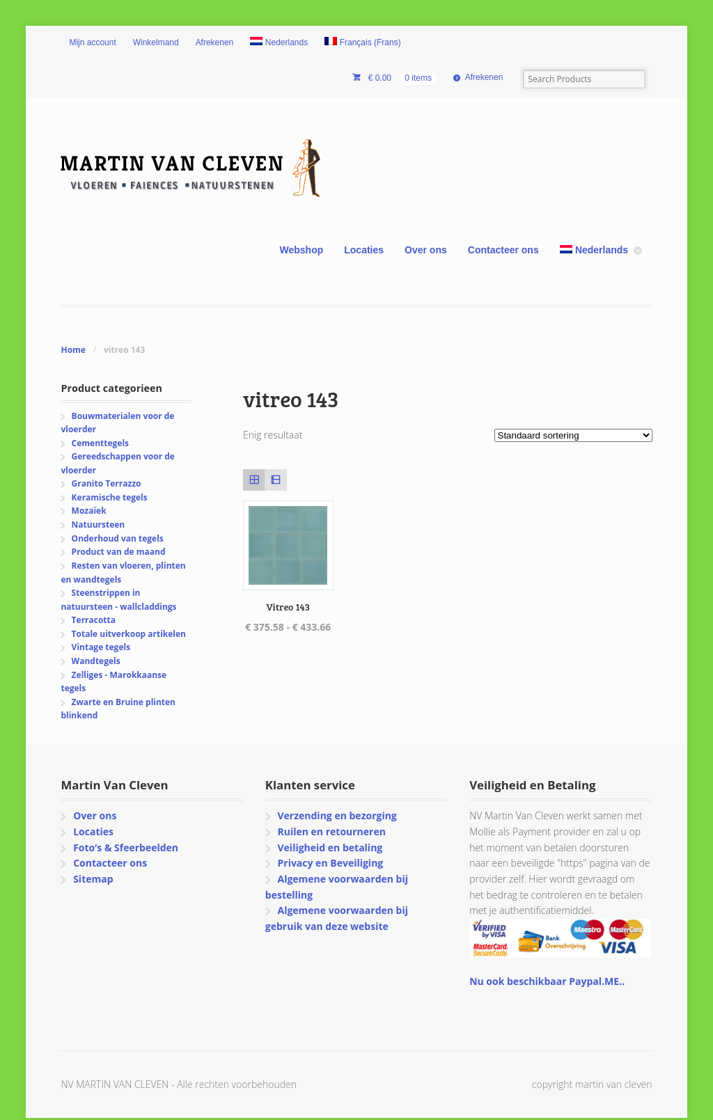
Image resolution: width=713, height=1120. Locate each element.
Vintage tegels (101, 647)
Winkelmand (156, 42)
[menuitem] (279, 43)
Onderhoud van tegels (118, 538)
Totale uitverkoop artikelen (129, 634)
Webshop (302, 249)
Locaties (364, 249)
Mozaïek (89, 510)
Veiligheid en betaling (329, 847)
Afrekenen (215, 42)
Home (73, 350)
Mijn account (92, 42)
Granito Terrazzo (106, 483)
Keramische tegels (110, 497)
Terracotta (94, 620)
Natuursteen (98, 524)
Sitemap (93, 878)
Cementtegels (100, 443)
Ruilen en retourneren (331, 831)
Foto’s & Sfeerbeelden (125, 847)
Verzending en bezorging (336, 815)
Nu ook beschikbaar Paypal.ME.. (547, 981)
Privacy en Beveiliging (330, 862)
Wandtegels (96, 661)
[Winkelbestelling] (573, 435)
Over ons (426, 249)
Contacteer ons (503, 249)
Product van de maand (119, 552)
